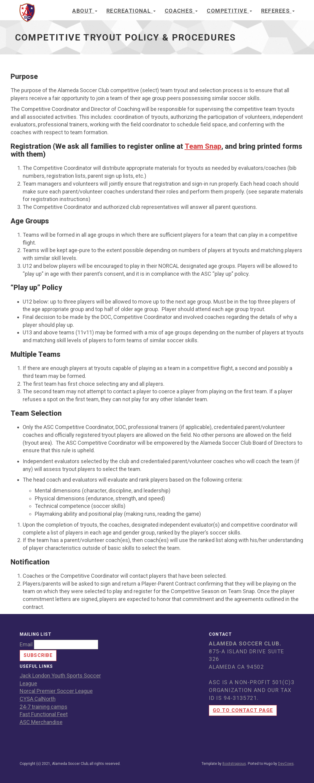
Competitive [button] (229, 11)
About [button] (84, 11)
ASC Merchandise (41, 722)
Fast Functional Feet (44, 714)
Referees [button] (278, 11)
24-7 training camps (43, 706)
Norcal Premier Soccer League (56, 691)
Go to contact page (243, 710)
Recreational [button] (131, 11)
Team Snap (203, 146)
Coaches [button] (181, 11)
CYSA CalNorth (38, 699)
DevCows (286, 764)
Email (26, 644)
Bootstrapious (234, 764)
